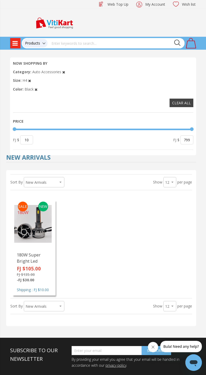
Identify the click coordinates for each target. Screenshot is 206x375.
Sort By (16, 182)
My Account (155, 4)
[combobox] (116, 43)
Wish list (189, 4)
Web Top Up (118, 4)
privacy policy (115, 365)
